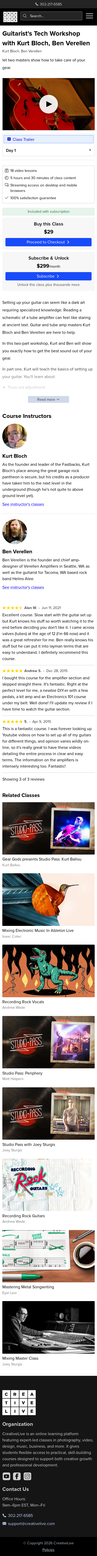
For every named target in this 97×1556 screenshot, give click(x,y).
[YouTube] (6, 1476)
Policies (48, 1549)
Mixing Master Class (20, 1358)
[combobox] (51, 16)
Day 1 (11, 150)
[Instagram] (27, 1476)
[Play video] (49, 104)
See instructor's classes (23, 504)
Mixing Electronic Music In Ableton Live (38, 930)
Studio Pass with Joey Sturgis (28, 1144)
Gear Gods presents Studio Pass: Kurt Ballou (41, 859)
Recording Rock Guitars (23, 1216)
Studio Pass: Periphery (22, 1073)
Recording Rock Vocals (23, 1002)
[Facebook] (17, 1476)
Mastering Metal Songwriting (28, 1287)
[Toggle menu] (89, 16)
